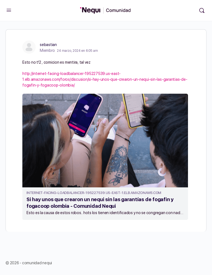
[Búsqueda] (201, 10)
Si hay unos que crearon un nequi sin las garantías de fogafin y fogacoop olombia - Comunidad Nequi (100, 202)
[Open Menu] (9, 10)
